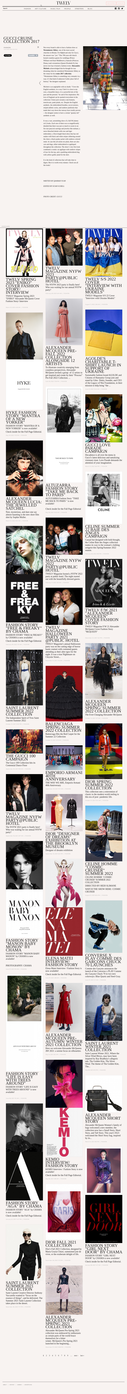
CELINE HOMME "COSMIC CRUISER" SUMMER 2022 (101, 868)
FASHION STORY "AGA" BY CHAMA (24, 1204)
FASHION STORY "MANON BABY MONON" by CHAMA (22, 945)
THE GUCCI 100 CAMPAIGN (21, 757)
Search (5, 8)
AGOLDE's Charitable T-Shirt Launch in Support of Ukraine (103, 365)
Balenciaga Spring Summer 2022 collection (63, 727)
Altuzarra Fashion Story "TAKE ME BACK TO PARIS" (62, 490)
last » (82, 1356)
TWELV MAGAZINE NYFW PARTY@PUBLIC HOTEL (24, 818)
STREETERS (79, 9)
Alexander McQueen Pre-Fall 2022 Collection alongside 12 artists (61, 355)
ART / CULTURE (40, 9)
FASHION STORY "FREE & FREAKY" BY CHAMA (24, 628)
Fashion (7, 47)
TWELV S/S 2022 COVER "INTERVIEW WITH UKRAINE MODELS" (103, 285)
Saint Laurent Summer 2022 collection (22, 711)
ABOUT (5, 1384)
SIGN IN (120, 3)
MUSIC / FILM (55, 9)
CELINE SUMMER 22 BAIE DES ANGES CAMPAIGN (102, 531)
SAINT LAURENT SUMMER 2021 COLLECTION (22, 1285)
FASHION (27, 9)
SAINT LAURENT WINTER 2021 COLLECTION (101, 1046)
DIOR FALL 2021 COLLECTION (61, 1244)
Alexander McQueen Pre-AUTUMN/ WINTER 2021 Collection (64, 1040)
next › (76, 1356)
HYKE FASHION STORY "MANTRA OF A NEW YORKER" (23, 417)
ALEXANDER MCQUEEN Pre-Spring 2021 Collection (61, 1322)
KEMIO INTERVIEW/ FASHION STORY (62, 1162)
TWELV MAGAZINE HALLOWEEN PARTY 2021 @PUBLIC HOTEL (62, 634)
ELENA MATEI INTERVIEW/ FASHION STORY (62, 961)
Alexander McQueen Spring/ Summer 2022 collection (103, 706)
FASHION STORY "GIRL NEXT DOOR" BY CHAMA (103, 1248)
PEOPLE (67, 9)
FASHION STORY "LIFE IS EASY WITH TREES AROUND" (22, 1078)
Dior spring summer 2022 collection (99, 784)
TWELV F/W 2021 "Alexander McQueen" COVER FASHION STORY (102, 616)
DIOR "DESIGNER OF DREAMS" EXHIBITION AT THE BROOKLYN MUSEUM (62, 840)
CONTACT (12, 1384)
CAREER (19, 1384)
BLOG (90, 9)
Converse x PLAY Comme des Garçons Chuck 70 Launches (103, 960)
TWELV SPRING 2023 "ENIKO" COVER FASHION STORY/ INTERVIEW (22, 286)
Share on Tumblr (33, 55)
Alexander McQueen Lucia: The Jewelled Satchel (24, 503)
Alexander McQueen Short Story (103, 1118)
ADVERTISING (28, 1384)
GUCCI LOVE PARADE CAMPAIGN (98, 448)
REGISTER (111, 3)
